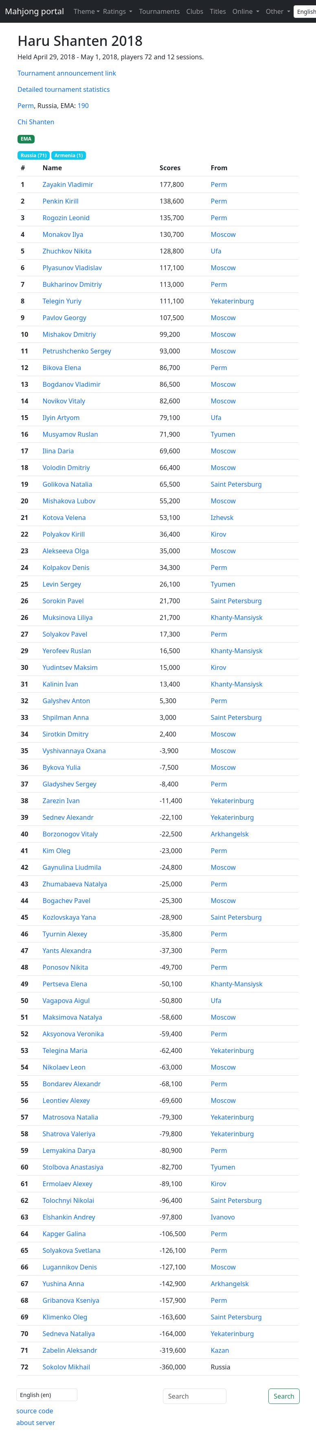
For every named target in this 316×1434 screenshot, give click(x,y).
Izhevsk (222, 517)
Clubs (195, 11)
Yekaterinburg (232, 301)
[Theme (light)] (85, 11)
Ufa (216, 251)
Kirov (218, 534)
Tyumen (223, 434)
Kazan (220, 1350)
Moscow (223, 234)
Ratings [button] (115, 11)
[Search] (194, 1396)
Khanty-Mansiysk (236, 617)
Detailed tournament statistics (64, 89)
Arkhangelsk (229, 834)
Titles (218, 11)
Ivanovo (223, 1217)
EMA (26, 138)
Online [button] (244, 11)
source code (34, 1410)
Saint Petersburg (236, 484)
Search (284, 1396)
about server (35, 1422)
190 (83, 105)
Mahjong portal (34, 11)
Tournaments (159, 11)
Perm (26, 105)
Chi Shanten (36, 121)
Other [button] (275, 11)
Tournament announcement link (67, 73)
